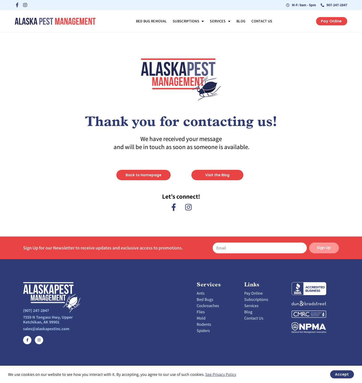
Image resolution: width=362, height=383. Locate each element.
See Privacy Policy (220, 374)
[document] (181, 191)
